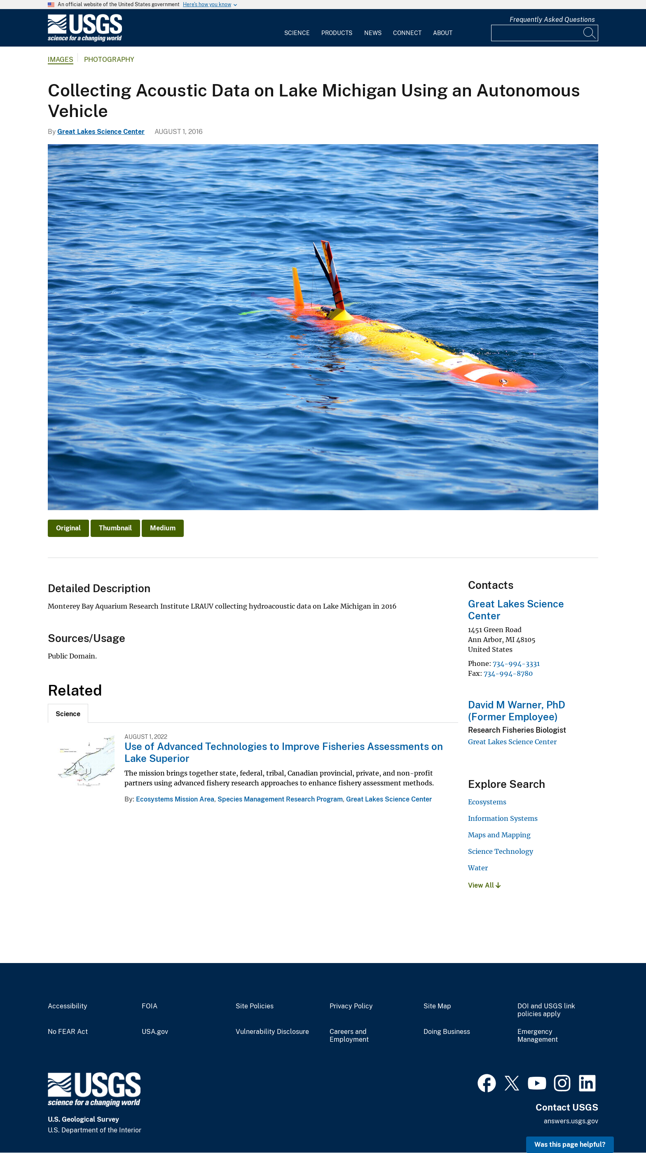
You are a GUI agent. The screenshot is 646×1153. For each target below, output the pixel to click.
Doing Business (447, 1032)
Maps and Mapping (499, 835)
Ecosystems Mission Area (175, 799)
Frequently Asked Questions (552, 19)
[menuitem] (297, 28)
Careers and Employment (349, 1035)
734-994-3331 (516, 663)
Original (68, 528)
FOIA (149, 1006)
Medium (163, 528)
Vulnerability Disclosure (272, 1032)
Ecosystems (487, 802)
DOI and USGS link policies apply (546, 1010)
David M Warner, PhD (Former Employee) (516, 710)
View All (484, 885)
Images (60, 59)
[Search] (590, 33)
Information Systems (503, 818)
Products (336, 33)
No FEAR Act (68, 1032)
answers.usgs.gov (571, 1121)
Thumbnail (115, 528)
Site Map (437, 1006)
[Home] (85, 40)
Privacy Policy (351, 1006)
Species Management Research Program (280, 799)
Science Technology (500, 851)
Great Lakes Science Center (101, 132)
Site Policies (255, 1006)
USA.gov (155, 1032)
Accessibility (67, 1006)
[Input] (544, 33)
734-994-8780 (508, 673)
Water (478, 868)
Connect (407, 33)
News (373, 33)
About (442, 33)
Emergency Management (537, 1035)
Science (297, 33)
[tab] (68, 713)
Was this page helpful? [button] (570, 1144)
